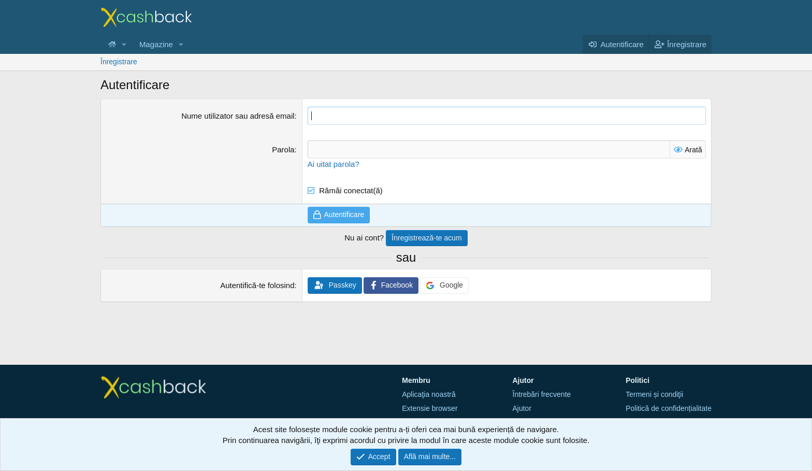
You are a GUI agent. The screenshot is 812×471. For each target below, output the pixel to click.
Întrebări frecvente (542, 394)
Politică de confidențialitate (669, 408)
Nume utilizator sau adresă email (237, 115)
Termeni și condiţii (654, 394)
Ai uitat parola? (333, 164)
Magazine (156, 44)
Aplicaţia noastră (429, 394)
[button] (124, 44)
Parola (283, 149)
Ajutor (522, 408)
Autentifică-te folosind (257, 285)
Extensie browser (429, 408)
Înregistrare (118, 62)
